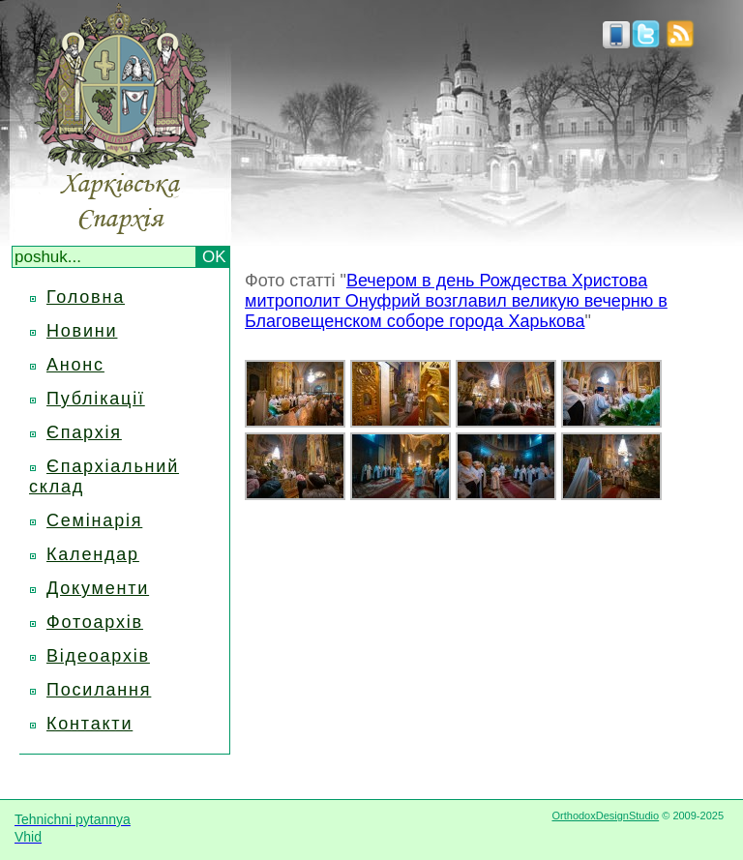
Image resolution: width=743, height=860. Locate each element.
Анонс (75, 364)
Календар (92, 554)
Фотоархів (94, 622)
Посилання (98, 689)
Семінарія (94, 520)
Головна (85, 297)
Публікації (95, 398)
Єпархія (84, 432)
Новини (81, 331)
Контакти (89, 723)
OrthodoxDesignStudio (605, 815)
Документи (97, 588)
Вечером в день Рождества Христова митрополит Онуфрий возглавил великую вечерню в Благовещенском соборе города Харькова (456, 301)
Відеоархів (98, 656)
